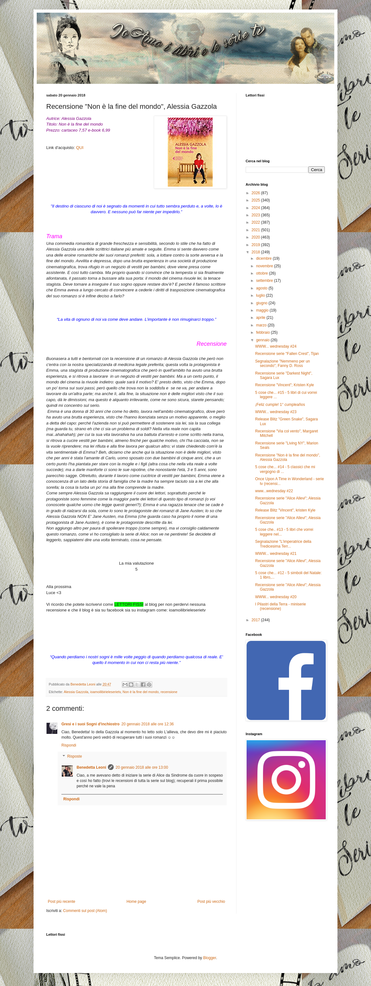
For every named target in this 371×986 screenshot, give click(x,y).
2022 (256, 222)
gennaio (263, 340)
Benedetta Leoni (91, 767)
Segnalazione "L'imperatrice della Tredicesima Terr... (283, 543)
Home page (136, 901)
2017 (256, 620)
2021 (256, 230)
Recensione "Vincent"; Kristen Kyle (284, 385)
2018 (256, 252)
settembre (265, 280)
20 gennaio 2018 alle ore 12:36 (148, 724)
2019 (256, 245)
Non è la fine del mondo (141, 692)
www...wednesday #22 (274, 491)
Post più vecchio (211, 901)
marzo (262, 325)
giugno (262, 303)
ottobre (262, 273)
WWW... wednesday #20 (276, 597)
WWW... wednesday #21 (276, 553)
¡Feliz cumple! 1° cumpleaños (280, 404)
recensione (168, 692)
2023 (256, 215)
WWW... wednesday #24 (276, 346)
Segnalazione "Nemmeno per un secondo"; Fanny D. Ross (282, 363)
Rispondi (68, 745)
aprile (261, 317)
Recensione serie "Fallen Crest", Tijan (287, 353)
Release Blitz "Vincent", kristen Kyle (285, 510)
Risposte (74, 756)
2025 (256, 200)
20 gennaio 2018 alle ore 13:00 (142, 767)
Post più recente (61, 901)
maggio (263, 310)
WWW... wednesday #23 (276, 412)
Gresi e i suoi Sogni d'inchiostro (90, 724)
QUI (79, 147)
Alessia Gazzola (76, 692)
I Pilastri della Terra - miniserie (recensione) (280, 606)
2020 (256, 237)
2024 (256, 208)
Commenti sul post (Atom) (85, 910)
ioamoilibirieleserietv (105, 692)
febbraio (263, 332)
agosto (262, 288)
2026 (256, 193)
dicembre (264, 258)
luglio (261, 295)
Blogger (209, 958)
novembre (265, 266)
